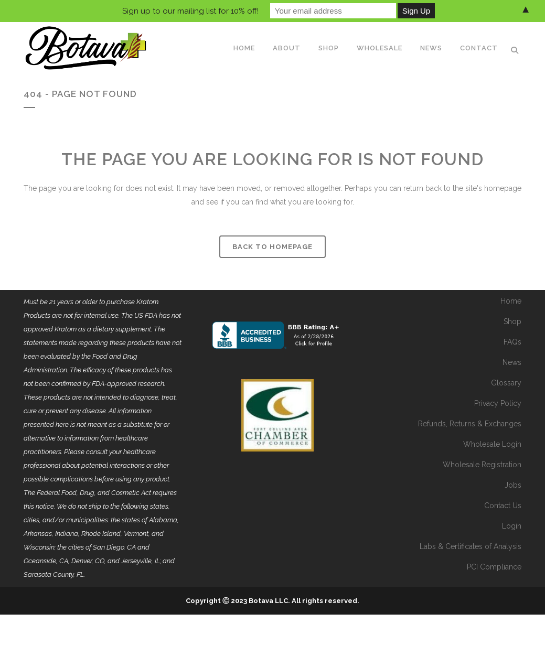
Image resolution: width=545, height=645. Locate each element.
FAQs (512, 342)
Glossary (506, 383)
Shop (512, 321)
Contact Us (502, 505)
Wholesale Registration (482, 464)
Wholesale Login (492, 444)
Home (510, 301)
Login (511, 526)
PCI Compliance (494, 567)
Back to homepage (272, 247)
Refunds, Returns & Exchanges (469, 424)
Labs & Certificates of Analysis (470, 546)
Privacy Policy (497, 403)
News (512, 362)
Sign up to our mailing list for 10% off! (190, 11)
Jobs (513, 485)
